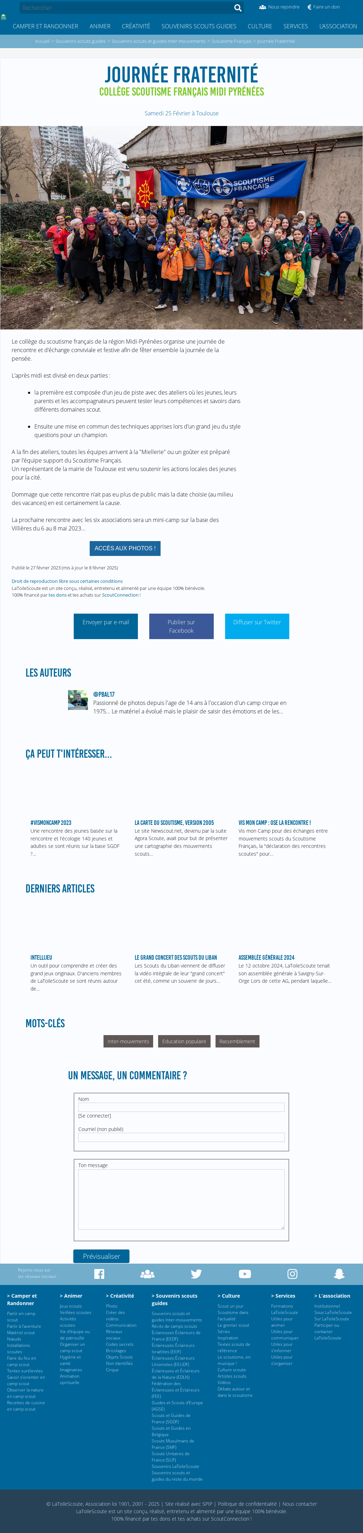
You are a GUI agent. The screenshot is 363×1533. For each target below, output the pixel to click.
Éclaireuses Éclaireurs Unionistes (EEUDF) (173, 1361)
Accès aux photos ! (125, 548)
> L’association (332, 1295)
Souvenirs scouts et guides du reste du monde (177, 1476)
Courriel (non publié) (100, 1129)
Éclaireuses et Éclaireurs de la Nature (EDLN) (176, 1374)
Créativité (136, 26)
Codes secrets (120, 1344)
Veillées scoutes (75, 1312)
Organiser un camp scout (72, 1347)
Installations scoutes (18, 1348)
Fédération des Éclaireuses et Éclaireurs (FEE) (176, 1389)
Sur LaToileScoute (331, 1319)
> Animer (71, 1295)
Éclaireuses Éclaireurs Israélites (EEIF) (173, 1348)
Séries (224, 1331)
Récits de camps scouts (174, 1326)
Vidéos (224, 1382)
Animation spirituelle (69, 1379)
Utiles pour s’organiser (282, 1360)
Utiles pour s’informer (282, 1347)
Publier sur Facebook (181, 626)
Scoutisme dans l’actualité (233, 1315)
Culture (260, 26)
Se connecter (95, 1115)
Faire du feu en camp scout (21, 1361)
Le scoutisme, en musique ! (234, 1360)
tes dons (58, 595)
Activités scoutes (68, 1322)
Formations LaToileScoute (284, 1309)
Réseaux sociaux (114, 1334)
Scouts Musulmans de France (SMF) (173, 1444)
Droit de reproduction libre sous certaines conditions (67, 581)
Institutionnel (327, 1306)
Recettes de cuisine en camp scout (26, 1406)
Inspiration (228, 1338)
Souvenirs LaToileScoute (175, 1466)
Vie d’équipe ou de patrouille (75, 1334)
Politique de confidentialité (247, 1503)
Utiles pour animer (282, 1322)
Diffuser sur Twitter (257, 622)
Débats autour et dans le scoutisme (235, 1392)
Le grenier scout (233, 1325)
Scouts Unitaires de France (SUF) (171, 1457)
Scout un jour (231, 1306)
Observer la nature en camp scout (25, 1393)
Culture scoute (232, 1370)
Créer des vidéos (115, 1315)
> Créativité (120, 1295)
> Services (283, 1295)
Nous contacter (300, 1503)
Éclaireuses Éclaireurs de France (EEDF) (176, 1336)
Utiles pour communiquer (285, 1334)
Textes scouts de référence (234, 1347)
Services (296, 26)
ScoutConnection (120, 595)
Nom (83, 1099)
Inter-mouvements (128, 1041)
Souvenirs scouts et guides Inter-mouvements (177, 1316)
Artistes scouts (232, 1376)
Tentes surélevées (25, 1371)
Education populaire (184, 1041)
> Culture (229, 1295)
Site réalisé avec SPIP (188, 1503)
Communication (121, 1325)
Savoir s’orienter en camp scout (26, 1380)
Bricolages (116, 1351)
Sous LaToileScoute (333, 1312)
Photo (111, 1306)
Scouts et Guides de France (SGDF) (171, 1418)
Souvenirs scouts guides (199, 26)
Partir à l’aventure (24, 1326)
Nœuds (14, 1339)
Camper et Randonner (45, 26)
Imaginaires (71, 1370)
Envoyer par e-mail (106, 622)
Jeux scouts (71, 1306)
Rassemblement (237, 1041)
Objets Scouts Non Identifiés (119, 1360)
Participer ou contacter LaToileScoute (327, 1331)
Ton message (93, 1165)
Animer (100, 26)
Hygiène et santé (70, 1360)
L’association (338, 26)
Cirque (112, 1370)
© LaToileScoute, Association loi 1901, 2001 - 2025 (103, 1503)
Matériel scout (21, 1333)
